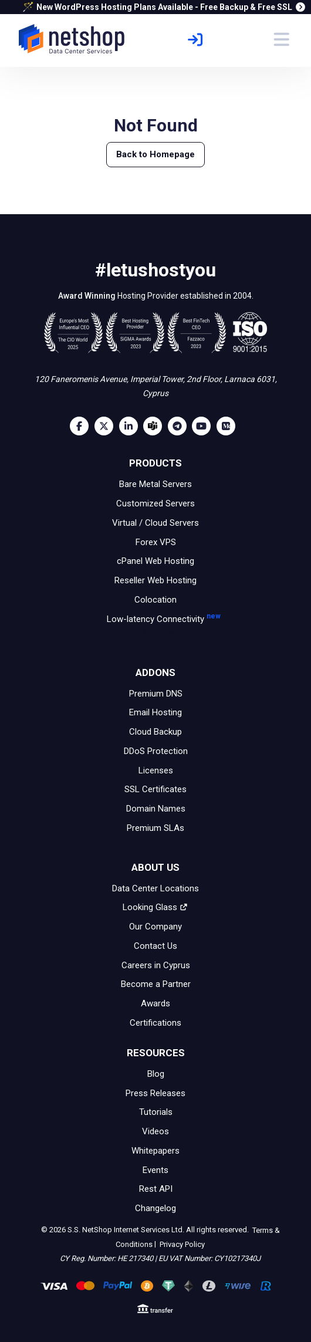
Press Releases (155, 1092)
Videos (155, 1131)
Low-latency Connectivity (155, 627)
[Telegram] (180, 426)
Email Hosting (155, 712)
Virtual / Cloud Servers (155, 523)
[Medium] (229, 426)
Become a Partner (156, 984)
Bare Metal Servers (155, 484)
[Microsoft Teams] (155, 426)
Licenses (155, 770)
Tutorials (156, 1112)
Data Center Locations (155, 888)
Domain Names (155, 808)
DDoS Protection (156, 751)
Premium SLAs (155, 828)
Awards (155, 1003)
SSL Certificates (155, 789)
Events (155, 1169)
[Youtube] (204, 426)
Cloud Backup (155, 731)
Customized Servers (155, 503)
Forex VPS (156, 541)
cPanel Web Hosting (155, 561)
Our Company (155, 926)
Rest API (156, 1189)
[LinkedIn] (131, 426)
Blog (155, 1074)
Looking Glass (155, 907)
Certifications (155, 1023)
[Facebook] (82, 426)
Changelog (155, 1208)
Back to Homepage (155, 154)
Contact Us (155, 946)
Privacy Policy (181, 1244)
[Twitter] (106, 426)
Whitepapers (155, 1150)
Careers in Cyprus (155, 964)
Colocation (155, 599)
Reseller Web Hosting (155, 580)
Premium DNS (155, 693)
